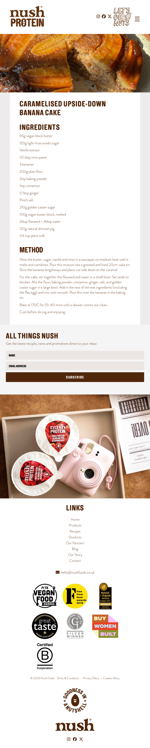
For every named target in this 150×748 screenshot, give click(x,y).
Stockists (75, 537)
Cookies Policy (111, 678)
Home (75, 519)
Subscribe (75, 377)
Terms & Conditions (68, 678)
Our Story (75, 554)
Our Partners (75, 543)
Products (75, 525)
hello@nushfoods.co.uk (78, 572)
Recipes (75, 531)
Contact (75, 560)
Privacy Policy (91, 678)
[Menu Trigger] (137, 19)
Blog (75, 548)
